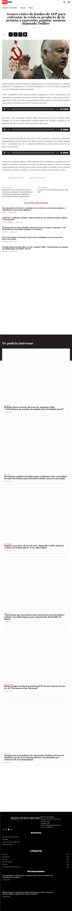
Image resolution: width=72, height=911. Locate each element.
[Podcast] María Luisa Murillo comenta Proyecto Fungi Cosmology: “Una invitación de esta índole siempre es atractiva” (34, 229)
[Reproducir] (5, 109)
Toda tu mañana (7, 222)
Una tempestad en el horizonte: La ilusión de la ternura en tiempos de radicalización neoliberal (27, 876)
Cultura (4, 241)
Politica (31, 8)
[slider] (33, 109)
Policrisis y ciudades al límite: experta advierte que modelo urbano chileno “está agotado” (35, 219)
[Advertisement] (36, 780)
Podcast (5, 232)
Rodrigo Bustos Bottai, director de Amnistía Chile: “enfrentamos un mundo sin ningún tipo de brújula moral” (35, 248)
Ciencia (4, 212)
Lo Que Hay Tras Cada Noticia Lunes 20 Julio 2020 (52, 191)
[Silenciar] (61, 109)
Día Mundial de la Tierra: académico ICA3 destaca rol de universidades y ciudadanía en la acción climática (34, 209)
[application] (36, 109)
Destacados (13, 8)
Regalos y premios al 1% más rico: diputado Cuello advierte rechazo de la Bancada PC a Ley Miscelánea (34, 547)
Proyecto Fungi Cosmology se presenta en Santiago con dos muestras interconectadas (32, 238)
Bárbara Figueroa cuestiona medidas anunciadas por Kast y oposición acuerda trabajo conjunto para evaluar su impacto (27, 893)
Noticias (22, 8)
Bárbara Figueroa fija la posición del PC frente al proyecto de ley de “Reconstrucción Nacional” (34, 687)
